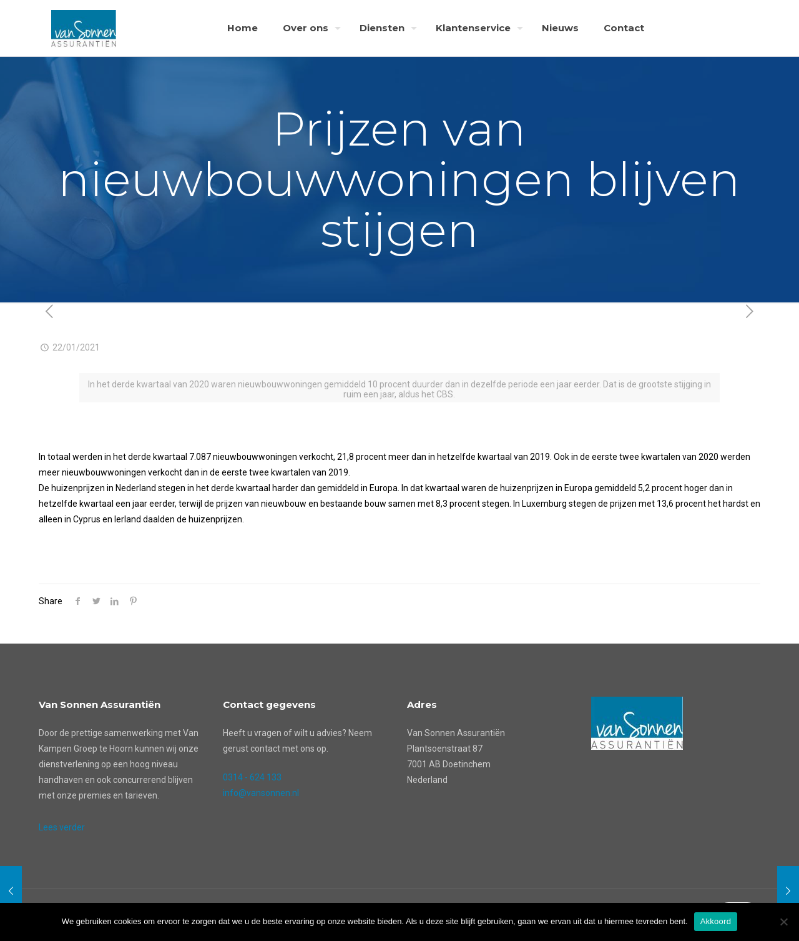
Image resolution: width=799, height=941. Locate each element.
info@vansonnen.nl (261, 793)
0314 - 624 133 (252, 777)
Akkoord (715, 921)
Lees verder (62, 827)
